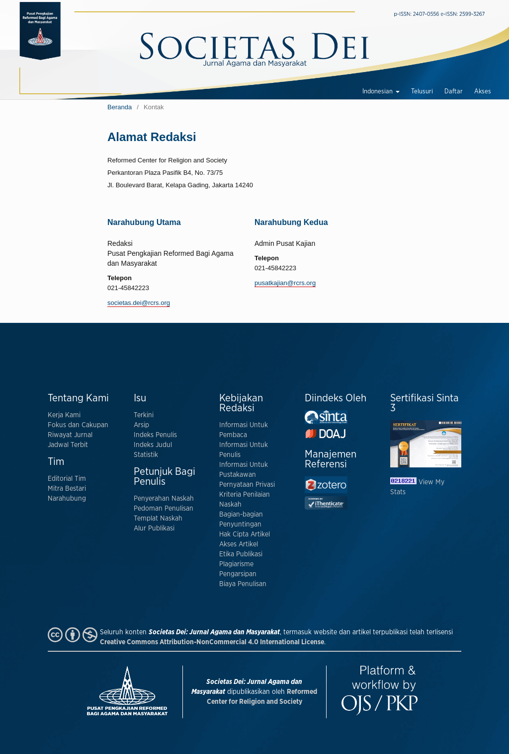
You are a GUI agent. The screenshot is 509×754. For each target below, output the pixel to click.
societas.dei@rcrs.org (138, 302)
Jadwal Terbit (68, 445)
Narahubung (67, 498)
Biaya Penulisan (242, 584)
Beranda (119, 107)
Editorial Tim (67, 478)
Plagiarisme (236, 564)
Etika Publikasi (240, 554)
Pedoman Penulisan (163, 508)
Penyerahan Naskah (164, 498)
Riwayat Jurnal (70, 435)
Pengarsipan (237, 574)
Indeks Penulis (155, 435)
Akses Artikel (238, 544)
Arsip (141, 425)
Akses (482, 91)
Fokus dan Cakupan (78, 425)
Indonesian (378, 91)
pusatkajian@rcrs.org (285, 283)
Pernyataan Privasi (247, 484)
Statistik (146, 455)
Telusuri (422, 91)
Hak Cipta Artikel (244, 534)
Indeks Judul (153, 445)
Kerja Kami (64, 415)
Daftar (453, 91)
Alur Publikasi (154, 528)
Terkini (144, 415)
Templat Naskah (158, 518)
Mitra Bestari (67, 488)
